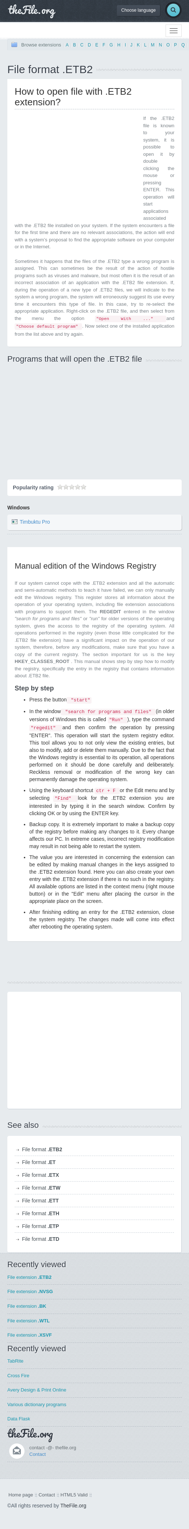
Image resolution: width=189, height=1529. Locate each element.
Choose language (138, 10)
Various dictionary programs (36, 1404)
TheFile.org (73, 1506)
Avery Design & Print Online (36, 1390)
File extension (29, 1277)
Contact (37, 1454)
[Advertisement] (76, 166)
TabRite (15, 1361)
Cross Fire (18, 1375)
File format (42, 1149)
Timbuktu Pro (35, 522)
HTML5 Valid (74, 1495)
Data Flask (18, 1418)
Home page (20, 1495)
